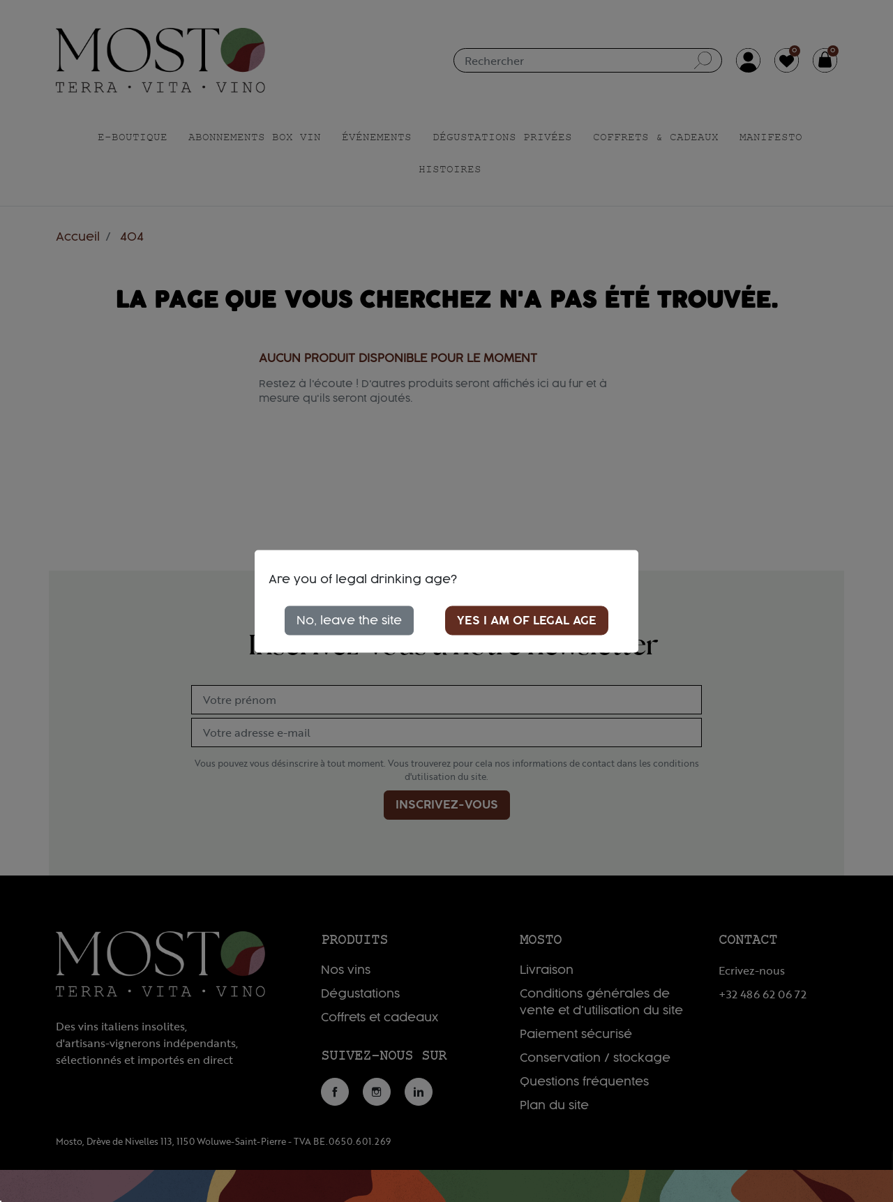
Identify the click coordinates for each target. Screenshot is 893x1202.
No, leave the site (349, 620)
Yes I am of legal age (526, 620)
